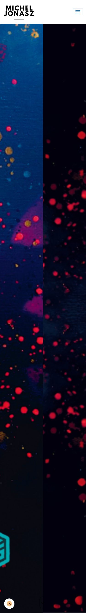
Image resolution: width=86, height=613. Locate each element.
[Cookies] (9, 603)
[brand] (20, 12)
